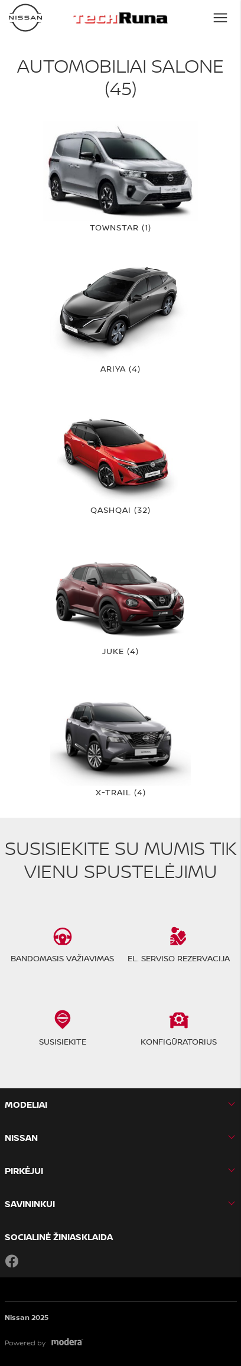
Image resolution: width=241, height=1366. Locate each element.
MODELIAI (26, 1104)
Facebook (12, 1261)
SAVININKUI (30, 1204)
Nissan (21, 1137)
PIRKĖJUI (24, 1171)
